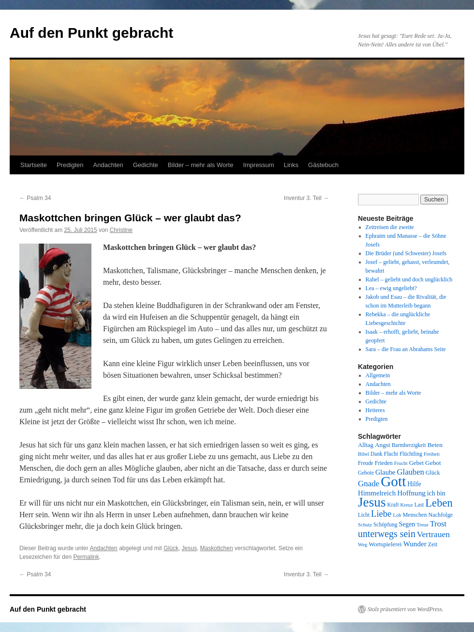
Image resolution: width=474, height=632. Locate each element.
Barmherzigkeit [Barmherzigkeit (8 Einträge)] (409, 445)
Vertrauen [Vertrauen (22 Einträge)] (433, 534)
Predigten (70, 165)
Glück (170, 548)
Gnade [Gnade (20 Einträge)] (368, 483)
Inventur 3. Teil (306, 198)
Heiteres (375, 410)
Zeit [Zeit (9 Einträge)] (433, 544)
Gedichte (145, 165)
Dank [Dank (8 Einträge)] (376, 454)
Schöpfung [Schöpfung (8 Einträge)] (385, 524)
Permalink (86, 557)
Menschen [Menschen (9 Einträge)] (415, 514)
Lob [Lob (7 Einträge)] (397, 515)
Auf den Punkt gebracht (91, 33)
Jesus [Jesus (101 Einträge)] (372, 502)
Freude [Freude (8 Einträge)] (365, 463)
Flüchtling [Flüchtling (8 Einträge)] (411, 454)
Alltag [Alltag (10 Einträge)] (365, 445)
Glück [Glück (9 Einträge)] (433, 472)
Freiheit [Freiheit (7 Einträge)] (432, 454)
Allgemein (378, 375)
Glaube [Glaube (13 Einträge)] (385, 472)
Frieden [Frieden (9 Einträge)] (384, 463)
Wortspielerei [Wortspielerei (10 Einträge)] (385, 544)
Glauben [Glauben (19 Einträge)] (410, 472)
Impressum (258, 165)
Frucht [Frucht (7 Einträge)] (401, 463)
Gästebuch (323, 165)
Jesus (189, 548)
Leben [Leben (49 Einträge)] (439, 503)
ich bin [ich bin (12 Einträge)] (436, 493)
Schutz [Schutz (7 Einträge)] (365, 524)
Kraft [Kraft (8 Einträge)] (393, 505)
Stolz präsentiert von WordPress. (406, 609)
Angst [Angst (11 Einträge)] (382, 444)
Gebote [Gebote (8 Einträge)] (366, 473)
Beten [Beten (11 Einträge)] (435, 444)
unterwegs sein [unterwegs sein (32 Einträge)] (386, 533)
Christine (121, 230)
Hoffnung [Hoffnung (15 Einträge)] (411, 493)
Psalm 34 (35, 198)
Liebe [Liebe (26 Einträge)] (381, 514)
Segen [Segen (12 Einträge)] (407, 524)
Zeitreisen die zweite (390, 227)
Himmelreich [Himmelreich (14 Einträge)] (377, 493)
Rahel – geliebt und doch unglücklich (409, 279)
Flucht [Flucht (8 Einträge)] (391, 454)
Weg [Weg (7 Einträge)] (362, 544)
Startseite (33, 165)
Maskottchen (216, 548)
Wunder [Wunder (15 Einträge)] (415, 544)
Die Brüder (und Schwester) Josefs (406, 253)
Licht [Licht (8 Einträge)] (364, 515)
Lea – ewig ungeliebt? (391, 288)
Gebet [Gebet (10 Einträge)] (416, 463)
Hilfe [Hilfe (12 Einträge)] (414, 484)
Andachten (108, 165)
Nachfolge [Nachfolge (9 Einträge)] (441, 514)
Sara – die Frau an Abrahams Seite (406, 349)
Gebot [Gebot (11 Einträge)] (433, 462)
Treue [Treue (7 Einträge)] (422, 524)
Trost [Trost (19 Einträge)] (438, 523)
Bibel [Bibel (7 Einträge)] (363, 454)
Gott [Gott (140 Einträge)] (393, 481)
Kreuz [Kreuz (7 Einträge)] (406, 505)
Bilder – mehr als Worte (201, 165)
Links (291, 165)
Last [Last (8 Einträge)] (419, 505)
